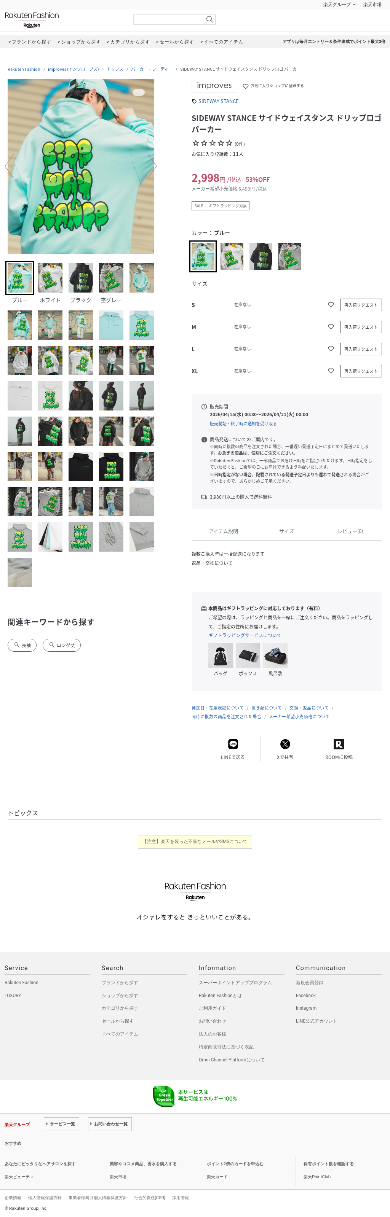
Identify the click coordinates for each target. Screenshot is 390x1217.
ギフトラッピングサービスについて (244, 635)
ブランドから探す (120, 982)
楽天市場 (372, 4)
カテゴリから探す (120, 1008)
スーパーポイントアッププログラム (235, 982)
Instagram (306, 1008)
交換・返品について (309, 708)
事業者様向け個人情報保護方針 (98, 1197)
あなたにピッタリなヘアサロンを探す (40, 1163)
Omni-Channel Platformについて (232, 1060)
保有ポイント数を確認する (329, 1163)
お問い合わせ (212, 1021)
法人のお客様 (212, 1034)
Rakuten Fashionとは (220, 995)
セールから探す (118, 1021)
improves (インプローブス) (73, 69)
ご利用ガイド (212, 1008)
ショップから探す (120, 995)
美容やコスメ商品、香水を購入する (143, 1163)
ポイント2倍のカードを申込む (235, 1163)
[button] (9, 166)
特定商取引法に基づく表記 (226, 1047)
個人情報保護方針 (45, 1197)
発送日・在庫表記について (218, 708)
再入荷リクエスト (361, 305)
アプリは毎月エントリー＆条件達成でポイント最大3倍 (334, 41)
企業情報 (13, 1197)
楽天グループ (337, 4)
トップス (115, 69)
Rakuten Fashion (64, 20)
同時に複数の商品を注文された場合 (226, 716)
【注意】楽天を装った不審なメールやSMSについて (195, 841)
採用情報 (180, 1197)
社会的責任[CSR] (149, 1197)
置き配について (266, 708)
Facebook (306, 995)
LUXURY (13, 995)
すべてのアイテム (120, 1034)
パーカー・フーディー (152, 69)
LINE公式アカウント (316, 1021)
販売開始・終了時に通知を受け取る (243, 423)
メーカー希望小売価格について (299, 716)
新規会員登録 (309, 982)
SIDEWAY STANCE (218, 101)
